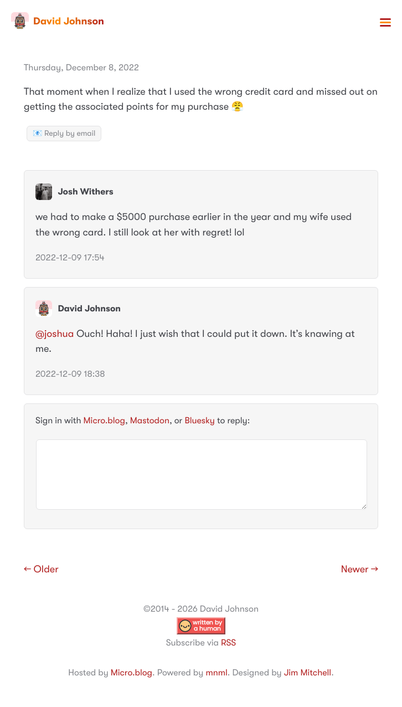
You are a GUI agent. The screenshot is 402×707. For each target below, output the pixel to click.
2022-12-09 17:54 (70, 258)
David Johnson (57, 21)
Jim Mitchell (307, 673)
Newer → (359, 569)
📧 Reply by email (64, 133)
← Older (41, 569)
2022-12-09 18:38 (70, 374)
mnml (216, 673)
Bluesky (199, 421)
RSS (228, 643)
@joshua (54, 334)
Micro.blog (104, 421)
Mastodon (149, 421)
